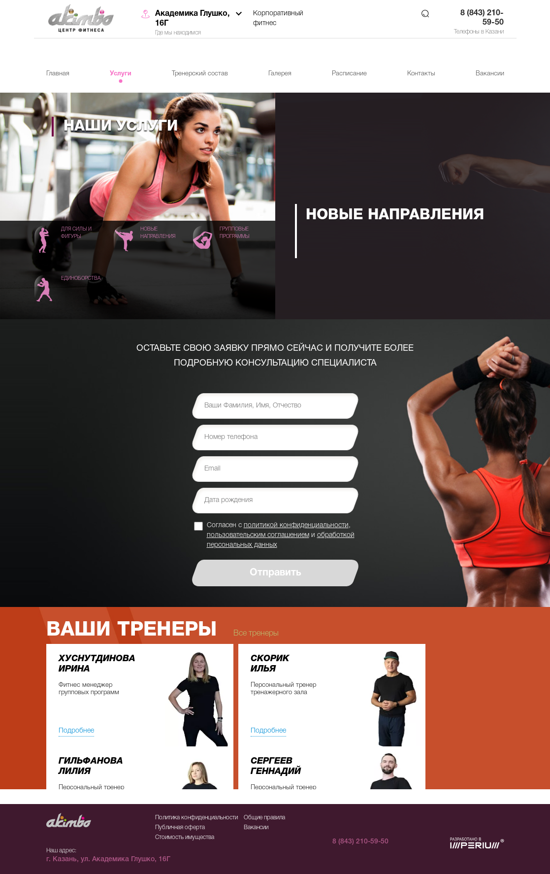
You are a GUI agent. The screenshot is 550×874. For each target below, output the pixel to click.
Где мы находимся (178, 32)
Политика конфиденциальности (196, 817)
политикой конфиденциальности (296, 525)
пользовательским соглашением (258, 535)
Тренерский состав (200, 73)
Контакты (421, 73)
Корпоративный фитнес (278, 18)
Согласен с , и (281, 535)
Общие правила (264, 817)
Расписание (349, 73)
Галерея (279, 73)
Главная (57, 73)
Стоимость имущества (184, 837)
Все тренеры (256, 633)
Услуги (120, 74)
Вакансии (490, 73)
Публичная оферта (180, 827)
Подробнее (76, 731)
